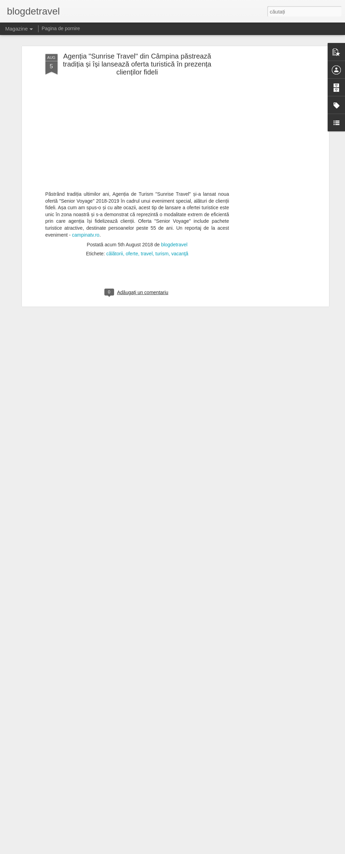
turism (162, 230)
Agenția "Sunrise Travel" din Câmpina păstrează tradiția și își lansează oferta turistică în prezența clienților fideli (137, 40)
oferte (132, 230)
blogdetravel (174, 221)
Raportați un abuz (216, 850)
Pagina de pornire (61, 28)
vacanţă (179, 230)
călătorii (114, 230)
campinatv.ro (86, 211)
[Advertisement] (267, 77)
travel (147, 230)
